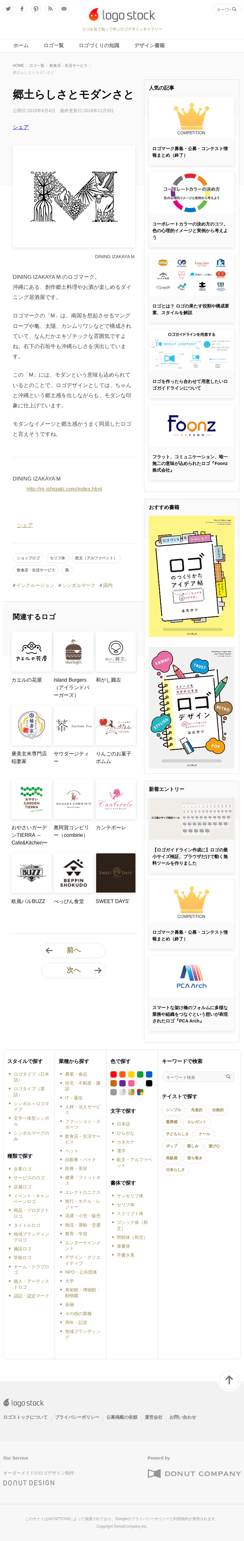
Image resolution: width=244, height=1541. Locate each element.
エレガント (196, 1122)
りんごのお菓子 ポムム (116, 757)
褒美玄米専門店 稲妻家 (31, 757)
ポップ (171, 1146)
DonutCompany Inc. (131, 1526)
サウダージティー (71, 757)
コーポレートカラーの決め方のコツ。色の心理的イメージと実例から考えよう (190, 230)
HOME (18, 65)
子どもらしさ (177, 1134)
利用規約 (180, 1519)
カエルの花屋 (26, 680)
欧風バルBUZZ (28, 901)
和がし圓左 (108, 680)
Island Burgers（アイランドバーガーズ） (71, 687)
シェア (21, 127)
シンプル (173, 1110)
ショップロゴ (28, 558)
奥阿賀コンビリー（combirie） (71, 831)
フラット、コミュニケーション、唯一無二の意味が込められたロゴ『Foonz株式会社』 (190, 463)
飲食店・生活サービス (68, 65)
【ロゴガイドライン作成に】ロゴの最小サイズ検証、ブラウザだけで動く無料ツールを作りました (190, 856)
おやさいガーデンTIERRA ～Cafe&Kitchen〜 (29, 835)
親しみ (193, 1146)
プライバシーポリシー (77, 1417)
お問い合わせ (182, 1417)
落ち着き (194, 1158)
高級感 (171, 1158)
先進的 (196, 1110)
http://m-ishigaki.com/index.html (64, 489)
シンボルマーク (79, 585)
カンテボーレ (111, 827)
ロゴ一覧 (36, 65)
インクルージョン (35, 585)
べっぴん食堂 (69, 901)
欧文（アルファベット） (96, 558)
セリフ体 (57, 558)
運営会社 (153, 1417)
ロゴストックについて (25, 1417)
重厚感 (171, 1122)
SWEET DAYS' (112, 901)
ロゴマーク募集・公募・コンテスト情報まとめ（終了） (190, 152)
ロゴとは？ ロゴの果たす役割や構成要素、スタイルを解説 (190, 309)
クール (204, 1134)
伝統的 (218, 1110)
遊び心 (214, 1146)
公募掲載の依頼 (121, 1417)
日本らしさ (175, 1170)
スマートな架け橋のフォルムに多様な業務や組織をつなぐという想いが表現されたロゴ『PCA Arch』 (190, 1014)
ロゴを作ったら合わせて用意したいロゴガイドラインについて (190, 385)
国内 (108, 585)
